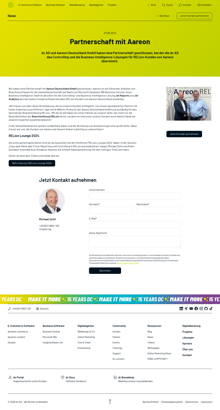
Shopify (12, 342)
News (150, 337)
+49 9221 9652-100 (49, 225)
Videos (151, 342)
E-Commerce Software (30, 4)
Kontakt (187, 355)
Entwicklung (84, 347)
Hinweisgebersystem (172, 401)
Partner (116, 337)
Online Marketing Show (159, 353)
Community (119, 325)
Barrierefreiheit (151, 401)
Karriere (187, 343)
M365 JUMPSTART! (158, 358)
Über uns (187, 349)
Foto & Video (84, 342)
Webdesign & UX (86, 331)
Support (117, 353)
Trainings (117, 347)
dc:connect (118, 358)
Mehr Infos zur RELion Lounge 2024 (32, 163)
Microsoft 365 (50, 337)
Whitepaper (154, 347)
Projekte (112, 4)
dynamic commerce (18, 331)
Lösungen (188, 337)
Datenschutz (191, 401)
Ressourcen (154, 325)
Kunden (116, 331)
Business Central (51, 331)
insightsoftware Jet (53, 342)
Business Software (55, 4)
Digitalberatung (77, 4)
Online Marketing (86, 337)
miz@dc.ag (45, 229)
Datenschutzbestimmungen (128, 263)
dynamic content (16, 337)
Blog (150, 331)
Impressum (206, 401)
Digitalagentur (96, 4)
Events (116, 342)
